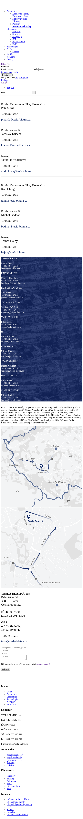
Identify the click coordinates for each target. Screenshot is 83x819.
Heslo (35, 69)
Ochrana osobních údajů (18, 800)
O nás (9, 49)
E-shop (10, 59)
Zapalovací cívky (14, 758)
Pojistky (10, 766)
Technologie (12, 46)
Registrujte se (21, 77)
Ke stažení (11, 705)
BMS (9, 784)
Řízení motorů (13, 787)
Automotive (12, 11)
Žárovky (10, 763)
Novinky (11, 702)
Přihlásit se (6, 64)
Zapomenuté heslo (9, 72)
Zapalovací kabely (15, 756)
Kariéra (10, 54)
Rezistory (11, 777)
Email (3, 69)
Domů (9, 692)
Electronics (12, 29)
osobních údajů (43, 665)
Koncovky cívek (14, 761)
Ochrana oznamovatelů (17, 815)
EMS (9, 789)
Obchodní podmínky (16, 803)
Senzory (10, 779)
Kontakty (11, 57)
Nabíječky (11, 782)
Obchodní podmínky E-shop (19, 805)
